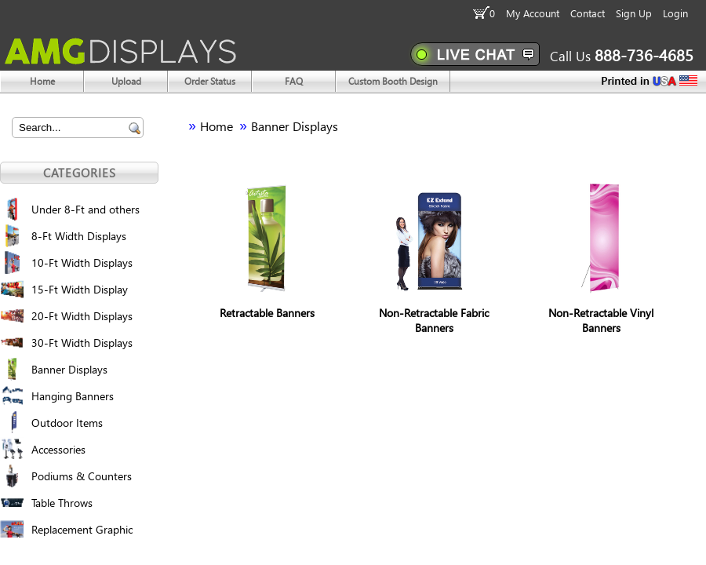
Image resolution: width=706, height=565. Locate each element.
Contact (587, 13)
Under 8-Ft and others (85, 209)
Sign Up (634, 13)
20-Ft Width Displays (82, 315)
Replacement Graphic (82, 529)
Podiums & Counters (81, 475)
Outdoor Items (67, 422)
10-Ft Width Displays (82, 262)
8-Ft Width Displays (78, 235)
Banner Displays (69, 369)
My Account (532, 13)
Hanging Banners (72, 395)
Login (675, 13)
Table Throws (62, 502)
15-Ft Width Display (79, 289)
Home (216, 126)
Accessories (58, 449)
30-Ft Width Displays (82, 342)
